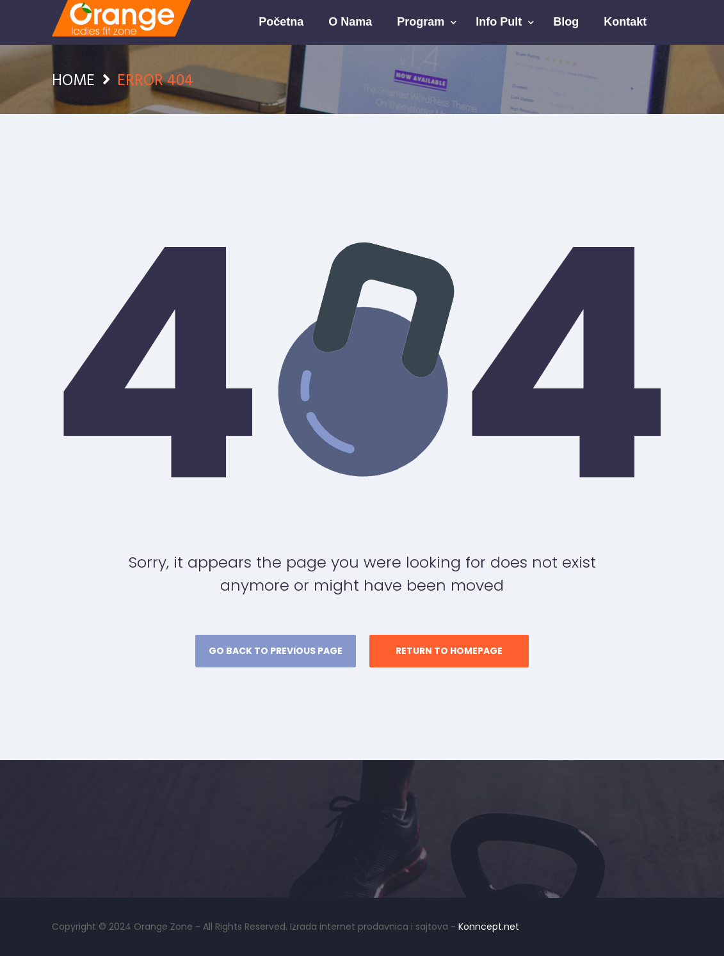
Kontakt (625, 22)
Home (73, 79)
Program (422, 22)
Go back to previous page (275, 650)
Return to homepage (449, 650)
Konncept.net (488, 926)
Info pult (500, 22)
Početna (281, 22)
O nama (350, 22)
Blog (566, 22)
